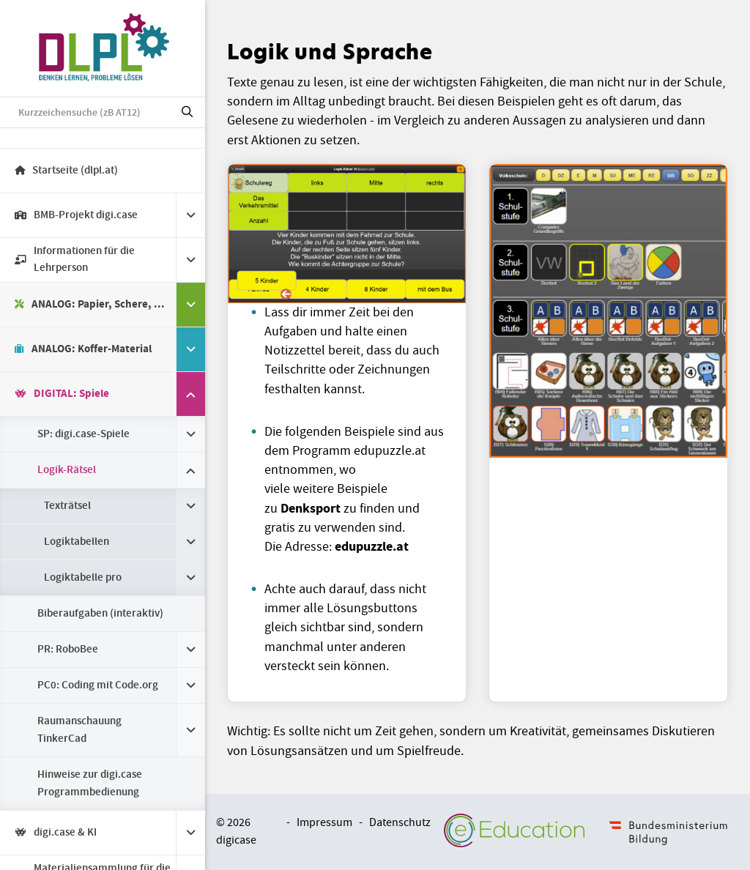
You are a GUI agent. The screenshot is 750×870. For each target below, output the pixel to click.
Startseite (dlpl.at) (66, 170)
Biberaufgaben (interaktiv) (100, 613)
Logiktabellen (76, 542)
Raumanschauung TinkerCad (79, 730)
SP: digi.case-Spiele (83, 434)
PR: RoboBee (67, 649)
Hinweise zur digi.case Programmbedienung (89, 783)
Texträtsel (67, 506)
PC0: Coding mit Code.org (97, 685)
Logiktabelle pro (83, 577)
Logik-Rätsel (66, 470)
